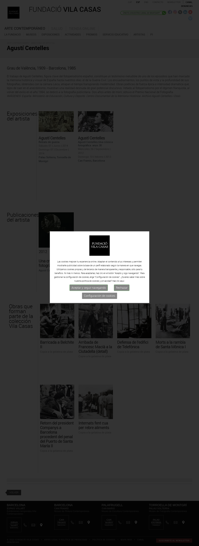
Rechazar (122, 282)
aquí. (122, 274)
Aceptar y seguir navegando (88, 282)
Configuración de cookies (99, 290)
